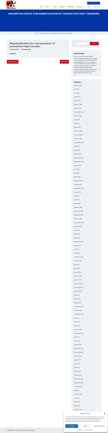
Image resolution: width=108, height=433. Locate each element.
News (48, 7)
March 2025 (77, 100)
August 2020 (77, 226)
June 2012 (77, 398)
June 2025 (77, 93)
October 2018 (78, 260)
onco (17, 49)
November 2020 (78, 215)
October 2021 (78, 184)
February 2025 (78, 104)
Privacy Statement (88, 430)
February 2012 (78, 409)
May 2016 (76, 322)
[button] (105, 413)
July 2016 (76, 318)
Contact (97, 7)
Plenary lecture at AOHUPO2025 (83, 56)
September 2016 (79, 314)
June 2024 (77, 119)
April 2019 (77, 253)
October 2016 (78, 310)
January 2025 (77, 108)
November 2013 (78, 383)
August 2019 (77, 245)
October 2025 (78, 85)
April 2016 (77, 325)
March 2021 (77, 203)
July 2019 (76, 249)
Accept (72, 426)
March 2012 (77, 405)
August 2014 (77, 360)
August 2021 (77, 192)
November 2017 (78, 287)
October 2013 (78, 386)
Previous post (12, 62)
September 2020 (79, 222)
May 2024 (76, 123)
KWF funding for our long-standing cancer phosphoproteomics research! (85, 63)
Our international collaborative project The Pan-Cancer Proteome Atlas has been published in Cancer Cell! (85, 71)
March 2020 (77, 238)
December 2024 (78, 112)
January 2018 (77, 280)
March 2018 (77, 272)
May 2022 (76, 173)
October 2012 (78, 394)
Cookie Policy (80, 430)
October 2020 (78, 219)
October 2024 (78, 116)
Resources (80, 7)
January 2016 (77, 329)
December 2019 (78, 241)
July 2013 (76, 390)
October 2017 (78, 291)
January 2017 (77, 302)
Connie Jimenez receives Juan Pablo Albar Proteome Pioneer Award (84, 66)
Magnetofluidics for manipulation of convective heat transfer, (56, 33)
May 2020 (76, 234)
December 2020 (78, 211)
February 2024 (78, 131)
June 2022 (77, 169)
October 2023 (78, 138)
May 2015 (76, 337)
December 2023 (78, 135)
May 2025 (76, 97)
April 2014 (77, 367)
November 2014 (78, 352)
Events (89, 7)
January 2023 (77, 154)
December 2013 (78, 379)
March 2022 (77, 177)
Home (41, 7)
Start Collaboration (93, 3)
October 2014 (78, 356)
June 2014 (77, 363)
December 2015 (78, 333)
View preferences (99, 426)
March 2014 (77, 371)
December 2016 (78, 306)
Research (62, 7)
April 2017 (77, 295)
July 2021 (76, 196)
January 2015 (77, 344)
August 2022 (77, 165)
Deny (85, 426)
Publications (70, 7)
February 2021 (78, 207)
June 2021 (77, 200)
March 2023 (77, 150)
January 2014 (77, 375)
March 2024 (77, 127)
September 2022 (79, 161)
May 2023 (76, 146)
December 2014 (78, 348)
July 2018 (76, 264)
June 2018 (77, 268)
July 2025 (76, 89)
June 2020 (77, 230)
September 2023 (79, 142)
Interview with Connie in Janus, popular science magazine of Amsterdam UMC (85, 59)
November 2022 (78, 158)
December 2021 (78, 180)
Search (94, 43)
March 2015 (77, 341)
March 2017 (77, 299)
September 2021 (79, 188)
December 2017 (78, 283)
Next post (64, 62)
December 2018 (78, 257)
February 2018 (78, 276)
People (55, 7)
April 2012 (77, 402)
